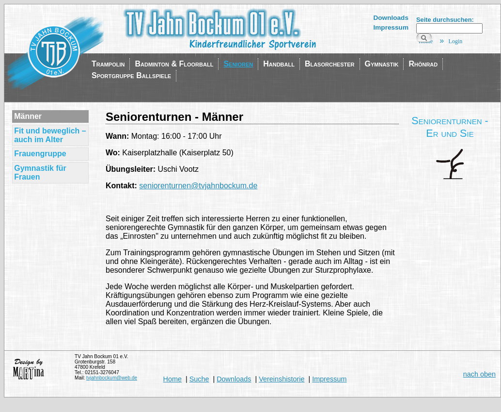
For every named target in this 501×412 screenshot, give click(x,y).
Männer (28, 116)
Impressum (390, 27)
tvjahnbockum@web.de (111, 377)
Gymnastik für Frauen (40, 172)
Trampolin (108, 64)
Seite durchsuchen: (445, 19)
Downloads (390, 17)
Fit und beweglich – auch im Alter (50, 135)
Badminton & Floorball (174, 64)
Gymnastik (382, 64)
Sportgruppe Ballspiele (131, 75)
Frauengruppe (40, 153)
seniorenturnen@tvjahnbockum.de (198, 185)
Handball (279, 64)
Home (172, 379)
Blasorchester (330, 64)
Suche (199, 379)
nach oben (479, 374)
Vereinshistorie (281, 379)
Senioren (238, 64)
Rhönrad (423, 64)
